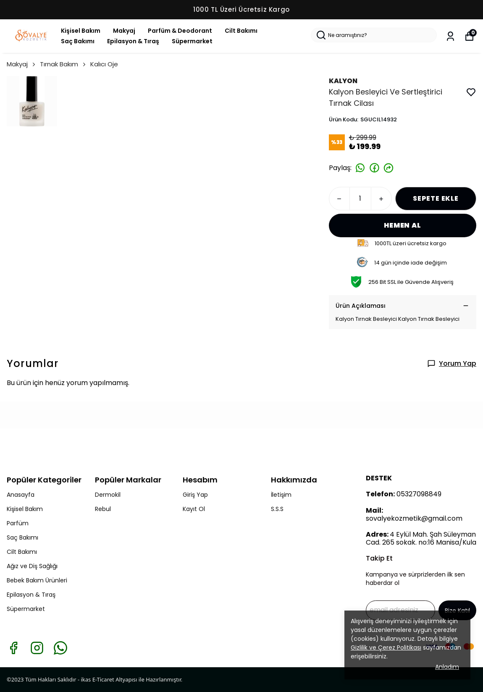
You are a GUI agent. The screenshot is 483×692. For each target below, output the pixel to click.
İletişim (281, 494)
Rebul (103, 509)
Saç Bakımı (77, 41)
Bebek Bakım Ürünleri (37, 580)
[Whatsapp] (60, 648)
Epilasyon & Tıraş (133, 41)
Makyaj (124, 30)
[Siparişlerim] (450, 36)
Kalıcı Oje (104, 64)
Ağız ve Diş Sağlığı (32, 566)
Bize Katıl (457, 610)
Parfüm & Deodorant (180, 30)
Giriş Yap (195, 494)
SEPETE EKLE (436, 198)
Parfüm (18, 523)
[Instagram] (37, 648)
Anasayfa (20, 494)
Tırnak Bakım (63, 64)
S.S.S (277, 509)
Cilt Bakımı (241, 30)
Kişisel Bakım (80, 30)
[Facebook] (13, 648)
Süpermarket (192, 41)
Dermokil (108, 494)
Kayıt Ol (194, 509)
